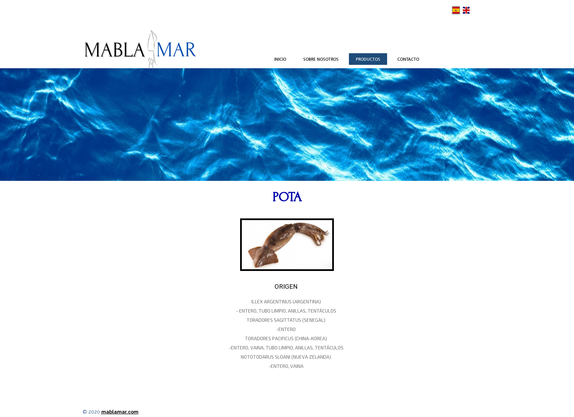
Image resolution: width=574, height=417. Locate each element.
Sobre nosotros (321, 59)
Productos (368, 59)
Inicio (280, 59)
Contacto (408, 59)
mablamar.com (119, 412)
